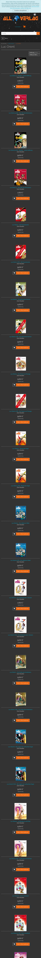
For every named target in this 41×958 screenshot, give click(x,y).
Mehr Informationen (23, 86)
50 (33, 54)
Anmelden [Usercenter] (18, 26)
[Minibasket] (24, 26)
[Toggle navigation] (3, 38)
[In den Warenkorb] (14, 86)
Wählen (33, 52)
